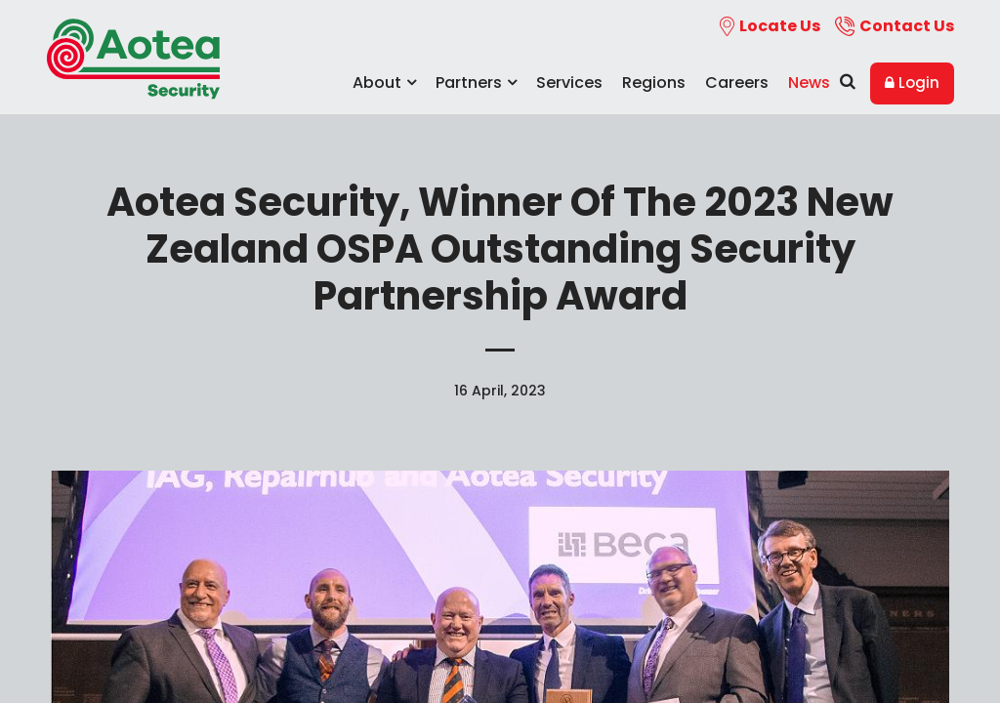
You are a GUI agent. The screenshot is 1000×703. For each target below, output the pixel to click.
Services (569, 82)
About (384, 82)
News (809, 82)
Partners (476, 82)
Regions (654, 82)
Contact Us (894, 26)
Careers (737, 82)
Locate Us (770, 26)
